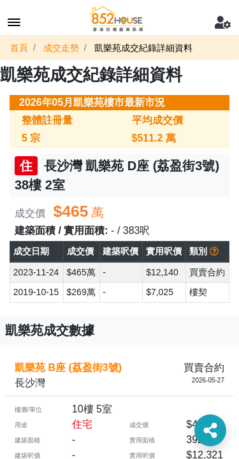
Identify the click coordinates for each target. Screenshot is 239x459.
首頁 (19, 48)
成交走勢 (61, 48)
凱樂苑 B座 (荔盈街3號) (68, 367)
